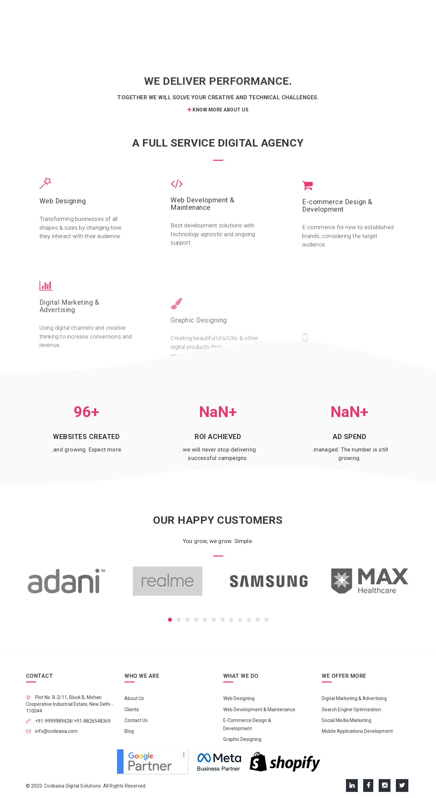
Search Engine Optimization (351, 709)
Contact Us (136, 720)
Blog (129, 731)
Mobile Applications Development (357, 731)
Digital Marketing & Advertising (354, 698)
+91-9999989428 (53, 721)
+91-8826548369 (92, 721)
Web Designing (62, 201)
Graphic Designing (242, 739)
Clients (131, 709)
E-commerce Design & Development (337, 220)
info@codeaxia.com (56, 731)
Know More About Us (218, 109)
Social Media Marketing (346, 720)
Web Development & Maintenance (203, 208)
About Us (134, 698)
